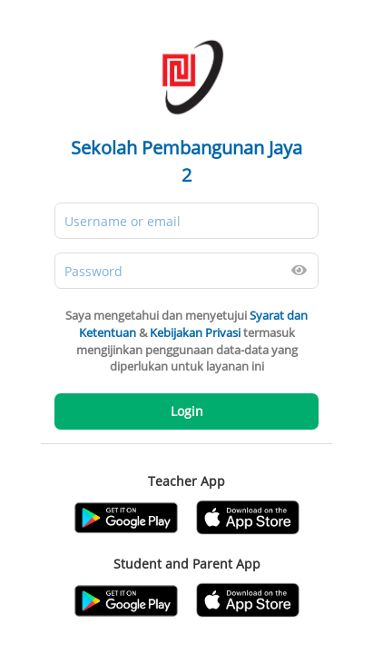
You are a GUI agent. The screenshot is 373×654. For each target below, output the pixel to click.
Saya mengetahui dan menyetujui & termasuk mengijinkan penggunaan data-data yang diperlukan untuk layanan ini (186, 340)
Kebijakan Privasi (195, 332)
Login (187, 411)
